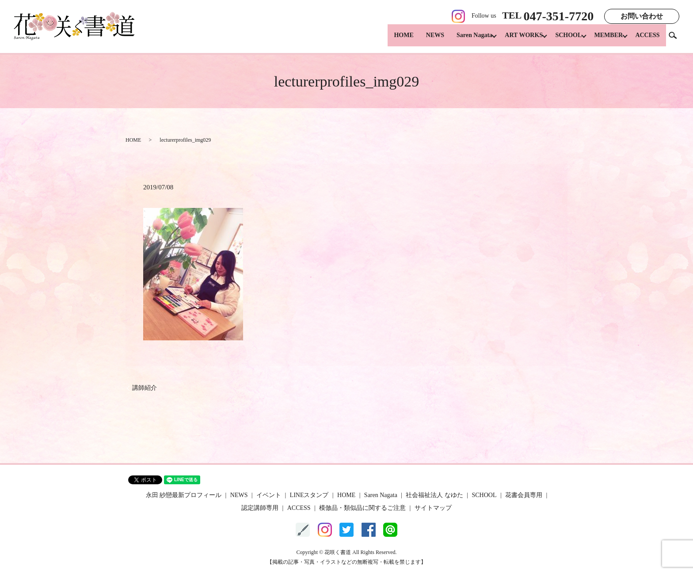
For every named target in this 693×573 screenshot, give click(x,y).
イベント (268, 495)
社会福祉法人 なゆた (434, 495)
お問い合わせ (642, 16)
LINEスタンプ (309, 495)
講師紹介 (144, 388)
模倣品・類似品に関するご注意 (362, 508)
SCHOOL (562, 40)
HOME (392, 40)
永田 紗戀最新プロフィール (184, 495)
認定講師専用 (259, 508)
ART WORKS (515, 40)
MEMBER (605, 40)
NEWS (423, 40)
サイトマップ (433, 508)
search (676, 39)
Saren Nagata (462, 40)
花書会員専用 (523, 495)
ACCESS (647, 40)
